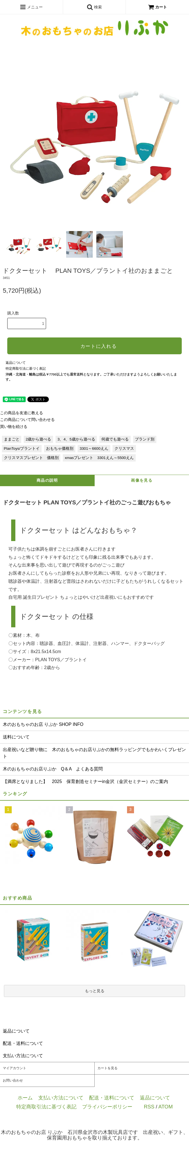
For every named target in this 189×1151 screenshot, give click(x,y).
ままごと (12, 439)
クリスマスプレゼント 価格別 (31, 458)
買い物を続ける (13, 427)
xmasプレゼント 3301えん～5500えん (99, 458)
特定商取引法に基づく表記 (26, 368)
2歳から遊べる (38, 439)
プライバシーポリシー (107, 1107)
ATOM (165, 1107)
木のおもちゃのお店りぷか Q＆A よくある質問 (53, 768)
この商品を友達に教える (21, 413)
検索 (94, 7)
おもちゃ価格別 (59, 448)
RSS (149, 1107)
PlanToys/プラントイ (22, 448)
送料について (16, 737)
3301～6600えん (94, 448)
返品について (16, 362)
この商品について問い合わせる (27, 420)
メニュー (31, 7)
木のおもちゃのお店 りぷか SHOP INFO (43, 724)
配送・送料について (111, 1098)
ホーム (25, 1098)
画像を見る (141, 480)
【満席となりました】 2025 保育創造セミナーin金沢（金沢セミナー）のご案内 (85, 781)
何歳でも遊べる (115, 439)
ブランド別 (144, 439)
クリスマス (124, 448)
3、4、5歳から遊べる (76, 439)
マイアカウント (14, 1068)
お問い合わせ (13, 1080)
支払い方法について (60, 1098)
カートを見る (107, 1068)
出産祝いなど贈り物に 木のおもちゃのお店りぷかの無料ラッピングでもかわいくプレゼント (94, 753)
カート (157, 7)
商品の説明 (47, 480)
